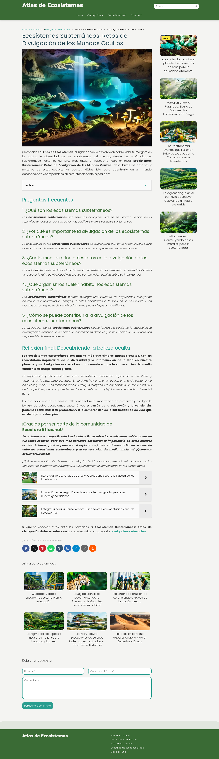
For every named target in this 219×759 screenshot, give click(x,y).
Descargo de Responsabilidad (127, 747)
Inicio (80, 15)
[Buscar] (196, 6)
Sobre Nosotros (117, 15)
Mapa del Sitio (118, 751)
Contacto (136, 15)
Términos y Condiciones (124, 739)
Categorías (94, 15)
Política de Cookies (121, 743)
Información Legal (120, 735)
